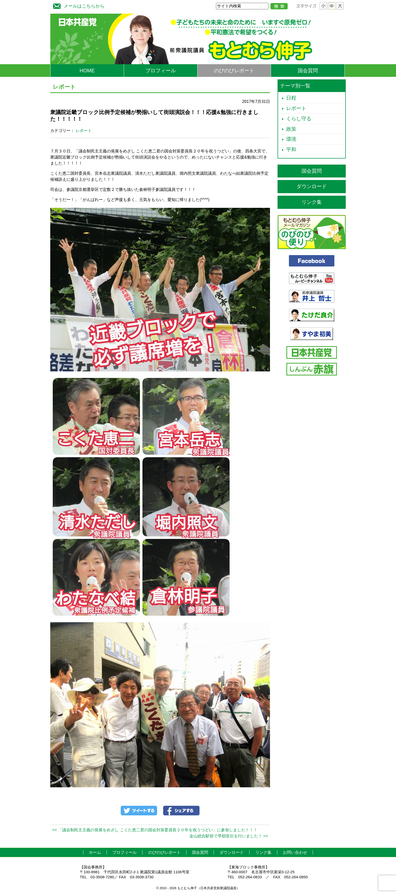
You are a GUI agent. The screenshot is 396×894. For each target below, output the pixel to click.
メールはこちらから (78, 5)
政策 (291, 129)
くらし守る (298, 118)
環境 (291, 139)
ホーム (95, 852)
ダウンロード (311, 186)
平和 (291, 149)
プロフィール (160, 70)
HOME (87, 70)
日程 (291, 98)
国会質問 (308, 70)
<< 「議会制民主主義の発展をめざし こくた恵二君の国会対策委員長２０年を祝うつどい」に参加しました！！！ (154, 830)
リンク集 (312, 202)
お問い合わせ (295, 852)
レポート (84, 130)
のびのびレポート (234, 70)
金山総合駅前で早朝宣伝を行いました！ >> (228, 836)
